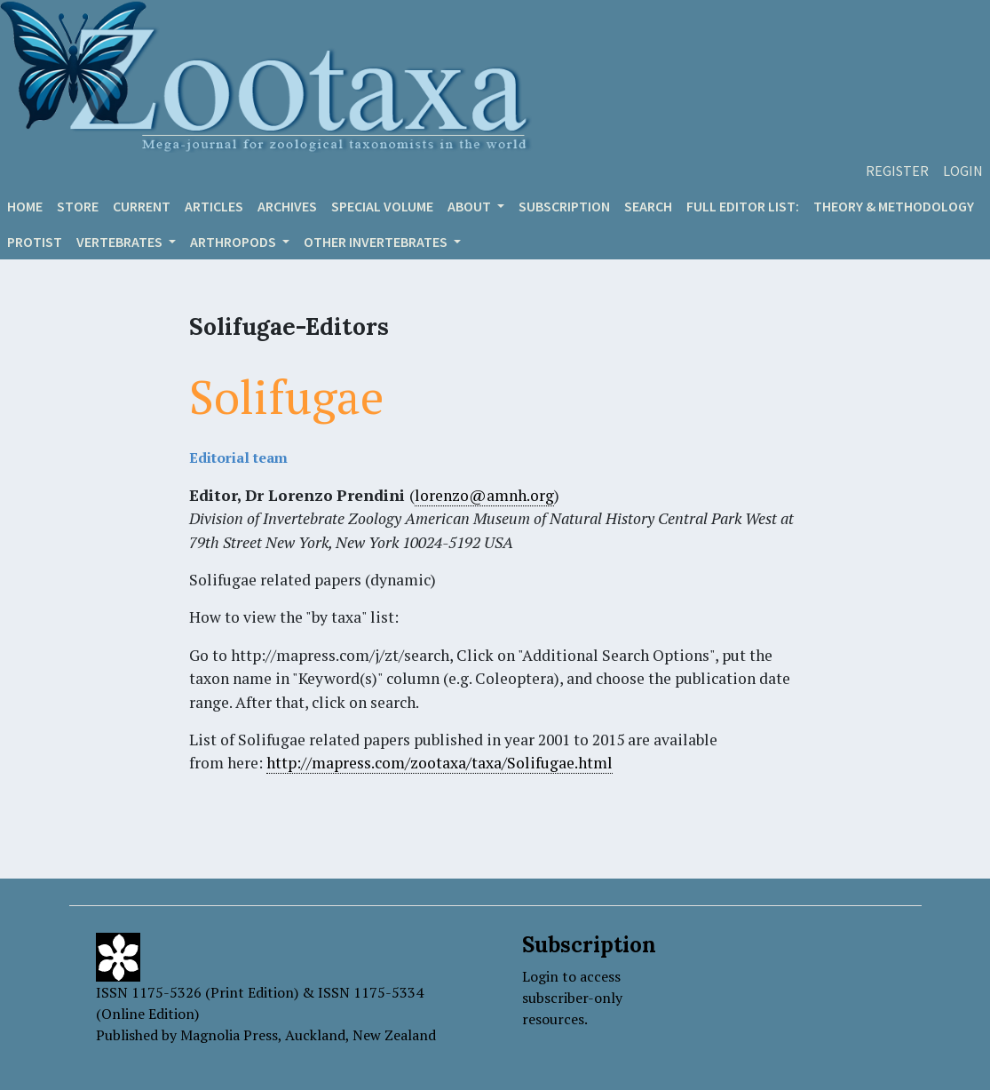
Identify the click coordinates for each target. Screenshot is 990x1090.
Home (25, 206)
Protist (34, 242)
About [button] (470, 206)
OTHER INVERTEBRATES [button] (377, 242)
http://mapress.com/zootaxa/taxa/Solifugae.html (439, 762)
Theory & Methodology (893, 206)
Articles (214, 206)
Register (897, 170)
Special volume (382, 206)
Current (141, 206)
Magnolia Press (229, 1035)
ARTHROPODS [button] (234, 242)
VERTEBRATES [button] (120, 242)
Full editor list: (742, 206)
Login (963, 170)
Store (78, 206)
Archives (287, 206)
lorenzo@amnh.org (484, 495)
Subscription (564, 206)
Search (648, 206)
